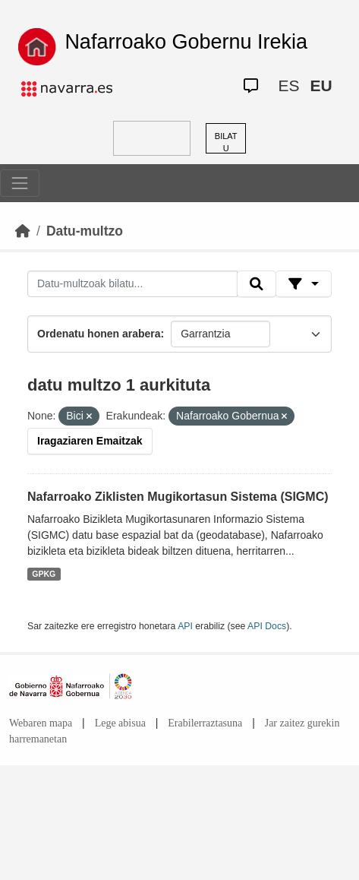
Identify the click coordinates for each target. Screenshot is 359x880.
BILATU (226, 142)
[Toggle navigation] (19, 183)
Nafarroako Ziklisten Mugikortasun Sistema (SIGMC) (178, 496)
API (185, 626)
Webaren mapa (40, 723)
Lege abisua (120, 723)
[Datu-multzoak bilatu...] (132, 284)
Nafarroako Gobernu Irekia (186, 41)
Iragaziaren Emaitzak (90, 441)
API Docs (266, 626)
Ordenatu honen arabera (99, 334)
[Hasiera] (22, 231)
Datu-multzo (84, 231)
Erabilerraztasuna (205, 723)
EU (321, 85)
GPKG (43, 573)
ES (288, 85)
